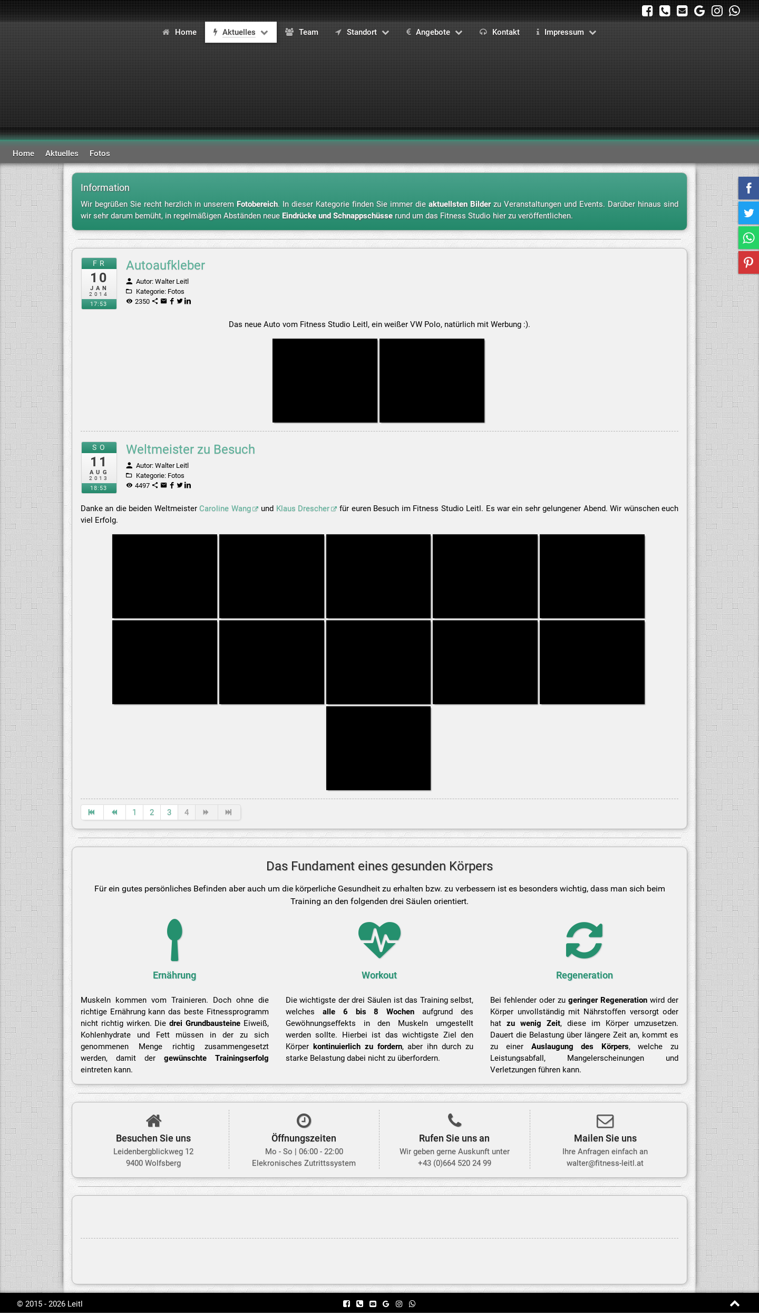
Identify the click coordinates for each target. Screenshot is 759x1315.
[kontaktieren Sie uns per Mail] (682, 11)
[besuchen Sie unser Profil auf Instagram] (717, 11)
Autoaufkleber (165, 265)
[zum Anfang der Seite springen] (735, 1306)
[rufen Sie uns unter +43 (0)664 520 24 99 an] (665, 11)
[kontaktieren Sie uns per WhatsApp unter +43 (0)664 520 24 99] (734, 11)
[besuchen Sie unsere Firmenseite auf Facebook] (647, 11)
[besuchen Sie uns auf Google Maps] (699, 11)
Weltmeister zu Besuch (190, 450)
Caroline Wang (228, 509)
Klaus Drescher (306, 509)
